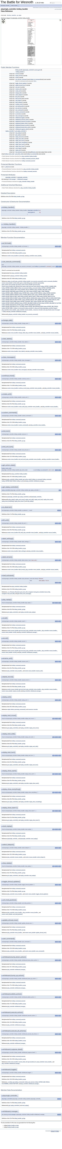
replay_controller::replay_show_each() (30, 783)
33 (10, 1118)
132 (11, 422)
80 (10, 609)
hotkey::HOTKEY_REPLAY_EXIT (26, 294)
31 (10, 1102)
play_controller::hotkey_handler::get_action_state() (19, 479)
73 (10, 494)
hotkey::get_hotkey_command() (16, 1082)
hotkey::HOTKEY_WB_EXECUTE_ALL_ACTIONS (13, 306)
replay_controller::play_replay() (28, 612)
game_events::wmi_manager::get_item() (11, 284)
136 (11, 253)
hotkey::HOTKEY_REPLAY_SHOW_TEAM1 (12, 299)
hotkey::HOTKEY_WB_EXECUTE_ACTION (30, 304)
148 (11, 1079)
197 (11, 476)
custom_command (19, 112)
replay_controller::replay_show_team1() (30, 820)
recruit (16, 73)
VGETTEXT (15, 1083)
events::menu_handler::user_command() (34, 951)
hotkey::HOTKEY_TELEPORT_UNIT (25, 301)
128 (11, 948)
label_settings (18, 102)
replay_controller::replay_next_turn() (29, 764)
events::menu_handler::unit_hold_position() (12, 914)
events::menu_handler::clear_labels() (16, 351)
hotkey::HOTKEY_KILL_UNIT (22, 291)
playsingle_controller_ (22, 177)
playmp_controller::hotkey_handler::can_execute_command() (23, 314)
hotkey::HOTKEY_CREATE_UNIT (9, 289)
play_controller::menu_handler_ (34, 255)
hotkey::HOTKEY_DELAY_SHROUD (25, 289)
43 (10, 218)
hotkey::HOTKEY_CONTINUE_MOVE (46, 288)
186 (11, 1059)
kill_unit (17, 96)
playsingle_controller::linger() (50, 308)
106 (11, 566)
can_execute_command (21, 79)
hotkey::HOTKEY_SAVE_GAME (9, 301)
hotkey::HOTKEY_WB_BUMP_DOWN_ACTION (30, 303)
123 (11, 456)
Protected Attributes (57, 7)
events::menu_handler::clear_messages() (17, 369)
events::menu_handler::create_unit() (16, 406)
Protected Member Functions (48, 7)
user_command (19, 110)
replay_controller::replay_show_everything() (31, 801)
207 (11, 278)
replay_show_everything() (8, 501)
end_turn (17, 87)
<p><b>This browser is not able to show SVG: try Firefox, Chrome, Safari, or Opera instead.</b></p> (31, 42)
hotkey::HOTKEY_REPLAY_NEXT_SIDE (11, 296)
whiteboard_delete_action (21, 123)
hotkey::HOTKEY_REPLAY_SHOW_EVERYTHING (49, 298)
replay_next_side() (29, 499)
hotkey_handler (14, 5)
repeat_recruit (18, 75)
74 (10, 891)
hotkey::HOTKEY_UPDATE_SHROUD (10, 303)
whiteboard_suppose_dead (21, 129)
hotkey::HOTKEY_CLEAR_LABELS (10, 288)
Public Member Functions (37, 7)
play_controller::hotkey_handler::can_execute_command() (29, 281)
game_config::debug (25, 283)
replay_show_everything (21, 142)
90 (10, 404)
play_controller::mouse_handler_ (25, 309)
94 (10, 330)
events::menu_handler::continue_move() (17, 388)
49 (10, 231)
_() (8, 592)
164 (11, 1022)
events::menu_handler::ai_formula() (15, 255)
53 (10, 648)
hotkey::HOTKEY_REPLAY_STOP (51, 299)
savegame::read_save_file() (8, 593)
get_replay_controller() (12, 612)
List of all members (58, 9)
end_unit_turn (18, 108)
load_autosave (18, 152)
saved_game (38, 69)
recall (16, 77)
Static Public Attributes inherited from (18, 188)
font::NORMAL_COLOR (7, 1083)
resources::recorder (38, 309)
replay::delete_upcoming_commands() (16, 709)
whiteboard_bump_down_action (22, 127)
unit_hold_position (19, 106)
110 (11, 348)
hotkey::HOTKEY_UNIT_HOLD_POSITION (43, 301)
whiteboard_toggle (19, 117)
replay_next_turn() (38, 499)
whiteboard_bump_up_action (22, 125)
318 (11, 589)
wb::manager (12, 179)
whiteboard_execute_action (21, 119)
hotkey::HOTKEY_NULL (24, 293)
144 (11, 548)
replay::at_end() (11, 281)
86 (10, 668)
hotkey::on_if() (20, 481)
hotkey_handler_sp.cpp (19, 218)
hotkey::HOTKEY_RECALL (36, 293)
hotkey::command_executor (28, 160)
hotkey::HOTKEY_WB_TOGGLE (50, 306)
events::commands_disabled (50, 281)
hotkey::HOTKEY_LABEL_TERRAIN (10, 293)
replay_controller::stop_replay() (28, 875)
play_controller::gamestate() (37, 283)
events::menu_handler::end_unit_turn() (16, 459)
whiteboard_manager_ (22, 179)
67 (10, 627)
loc (36, 1061)
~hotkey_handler (19, 71)
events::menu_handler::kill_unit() (15, 532)
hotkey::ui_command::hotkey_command (27, 288)
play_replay (18, 134)
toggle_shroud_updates (20, 83)
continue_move (19, 104)
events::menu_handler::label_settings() (16, 551)
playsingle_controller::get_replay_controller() (18, 496)
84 (10, 743)
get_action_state (19, 154)
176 (11, 985)
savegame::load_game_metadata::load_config (39, 592)
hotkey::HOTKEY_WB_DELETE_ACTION (11, 304)
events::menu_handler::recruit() (9, 652)
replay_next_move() (20, 499)
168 (11, 1040)
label (41, 308)
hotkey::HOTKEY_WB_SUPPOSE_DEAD (34, 306)
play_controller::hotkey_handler (29, 156)
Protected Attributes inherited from (17, 181)
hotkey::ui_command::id (19, 308)
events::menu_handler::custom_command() (17, 425)
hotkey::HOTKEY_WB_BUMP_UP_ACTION (51, 303)
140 (11, 367)
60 (10, 686)
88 (10, 799)
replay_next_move (19, 140)
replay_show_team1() (20, 501)
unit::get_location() (30, 1061)
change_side (18, 92)
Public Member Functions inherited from (19, 156)
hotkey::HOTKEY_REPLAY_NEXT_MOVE (44, 294)
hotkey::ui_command (35, 79)
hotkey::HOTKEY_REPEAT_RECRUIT (10, 294)
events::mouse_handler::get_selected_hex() (12, 286)
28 (9, 196)
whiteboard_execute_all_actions (23, 121)
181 (11, 966)
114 (11, 385)
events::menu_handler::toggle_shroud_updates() (36, 894)
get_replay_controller (20, 131)
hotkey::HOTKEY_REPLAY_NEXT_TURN (29, 296)
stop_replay (18, 133)
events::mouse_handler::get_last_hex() (30, 284)
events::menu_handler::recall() (9, 632)
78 (10, 872)
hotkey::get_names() (30, 1082)
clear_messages (19, 115)
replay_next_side (19, 138)
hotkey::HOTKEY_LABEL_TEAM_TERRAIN (39, 291)
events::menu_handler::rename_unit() (34, 670)
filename (33, 152)
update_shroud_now (20, 85)
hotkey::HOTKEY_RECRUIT (49, 293)
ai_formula (17, 113)
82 (10, 440)
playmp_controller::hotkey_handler (19, 275)
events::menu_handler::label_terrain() (16, 569)
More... (35, 81)
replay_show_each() (48, 499)
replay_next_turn (19, 136)
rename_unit (18, 89)
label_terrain (18, 98)
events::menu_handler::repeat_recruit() (11, 691)
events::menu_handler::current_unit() (10, 283)
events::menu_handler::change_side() (16, 332)
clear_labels (18, 100)
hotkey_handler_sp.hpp (14, 15)
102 (11, 854)
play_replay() (12, 499)
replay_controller (9, 131)
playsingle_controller (5, 5)
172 (11, 1003)
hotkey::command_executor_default (30, 158)
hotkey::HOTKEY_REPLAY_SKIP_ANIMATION (32, 299)
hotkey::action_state (9, 154)
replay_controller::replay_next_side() (29, 746)
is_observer (7, 166)
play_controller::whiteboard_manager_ (17, 311)
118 (11, 909)
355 (11, 706)
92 (10, 817)
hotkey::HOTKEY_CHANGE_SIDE (48, 286)
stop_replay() (30, 501)
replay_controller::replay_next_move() (30, 728)
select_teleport (19, 94)
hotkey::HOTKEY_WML (7, 308)
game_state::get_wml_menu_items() (31, 286)
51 (10, 514)
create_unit (18, 91)
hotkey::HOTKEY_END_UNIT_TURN (42, 289)
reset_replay (18, 148)
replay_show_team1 (20, 146)
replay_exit (18, 150)
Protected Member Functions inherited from (20, 169)
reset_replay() (25, 1105)
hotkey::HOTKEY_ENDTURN (8, 291)
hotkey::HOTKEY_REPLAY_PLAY (47, 296)
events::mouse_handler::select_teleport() (35, 857)
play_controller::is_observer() (33, 308)
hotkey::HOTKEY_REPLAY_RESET (10, 298)
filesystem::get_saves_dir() (21, 592)
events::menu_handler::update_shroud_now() (35, 932)
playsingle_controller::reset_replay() (29, 838)
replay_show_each (19, 144)
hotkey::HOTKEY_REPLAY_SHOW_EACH (27, 298)
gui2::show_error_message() (24, 593)
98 (10, 529)
